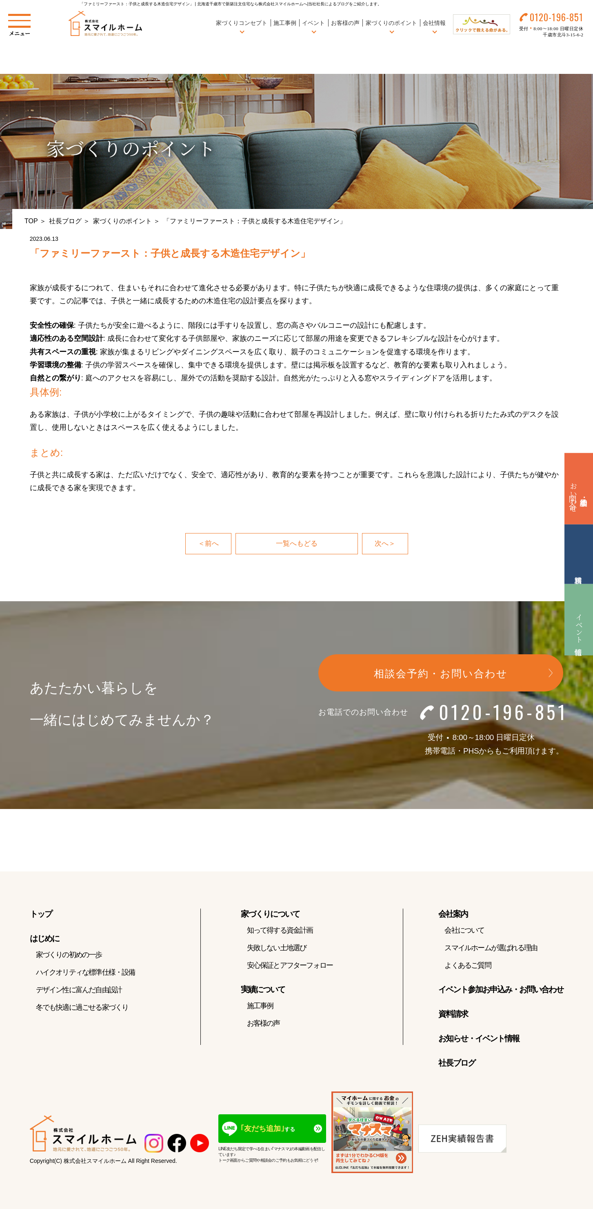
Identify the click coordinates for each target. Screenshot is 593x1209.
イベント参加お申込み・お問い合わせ (500, 990)
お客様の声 (343, 24)
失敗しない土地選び (276, 949)
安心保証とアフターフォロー (290, 966)
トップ (41, 914)
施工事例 (282, 24)
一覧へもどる (297, 544)
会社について (464, 931)
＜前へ (208, 544)
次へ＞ (386, 544)
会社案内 (453, 914)
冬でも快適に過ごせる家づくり (82, 1008)
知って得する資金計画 (280, 931)
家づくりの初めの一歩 (69, 955)
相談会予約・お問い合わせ (441, 674)
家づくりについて (270, 914)
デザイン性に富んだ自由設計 (79, 991)
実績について (263, 990)
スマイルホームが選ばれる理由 (490, 949)
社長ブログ (65, 221)
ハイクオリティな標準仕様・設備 (85, 973)
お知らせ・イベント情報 (478, 1039)
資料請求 (453, 1014)
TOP (31, 221)
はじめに (44, 939)
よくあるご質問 (467, 966)
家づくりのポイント (122, 221)
